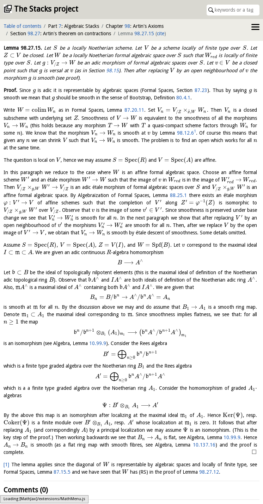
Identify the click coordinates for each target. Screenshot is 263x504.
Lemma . (23, 48)
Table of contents (22, 26)
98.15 (112, 70)
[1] (6, 464)
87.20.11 (134, 110)
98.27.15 (144, 33)
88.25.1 (178, 195)
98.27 (33, 33)
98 (127, 26)
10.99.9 (97, 343)
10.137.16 (204, 445)
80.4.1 (183, 97)
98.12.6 (185, 133)
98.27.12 (209, 472)
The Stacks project (46, 9)
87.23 (201, 90)
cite (160, 33)
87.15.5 (62, 472)
